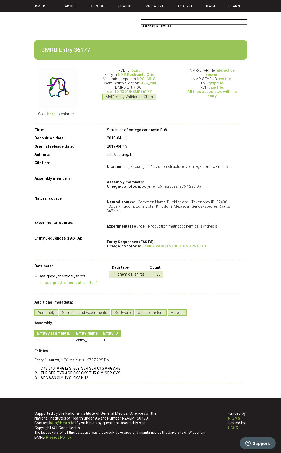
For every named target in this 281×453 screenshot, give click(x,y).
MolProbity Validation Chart (129, 97)
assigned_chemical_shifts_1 (71, 282)
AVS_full (148, 83)
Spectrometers (151, 312)
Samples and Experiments (84, 312)
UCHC (233, 428)
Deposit (97, 6)
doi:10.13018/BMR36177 (129, 91)
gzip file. (216, 83)
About (71, 6)
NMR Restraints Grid (136, 74)
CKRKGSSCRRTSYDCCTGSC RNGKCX (174, 246)
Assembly (46, 312)
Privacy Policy (59, 437)
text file (224, 79)
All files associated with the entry (212, 93)
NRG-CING (146, 79)
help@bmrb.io (62, 423)
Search (125, 6)
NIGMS (234, 418)
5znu (136, 70)
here (51, 114)
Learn (234, 6)
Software (123, 312)
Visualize (155, 6)
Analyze (185, 6)
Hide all (177, 312)
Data (211, 6)
